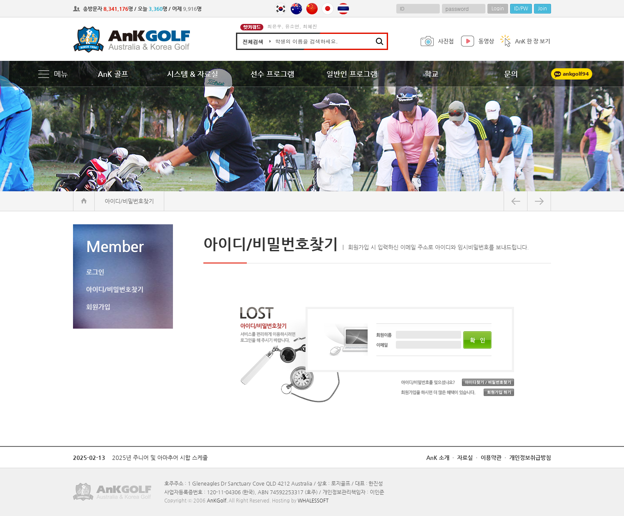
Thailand (343, 8)
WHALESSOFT (313, 500)
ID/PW (521, 8)
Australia (296, 8)
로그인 (95, 272)
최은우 (274, 26)
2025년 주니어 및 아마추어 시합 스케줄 (160, 457)
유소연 (292, 26)
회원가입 (98, 306)
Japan (327, 8)
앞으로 (539, 201)
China (312, 8)
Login (497, 8)
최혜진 (310, 26)
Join (542, 8)
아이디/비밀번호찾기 (114, 289)
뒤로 (516, 201)
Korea (281, 8)
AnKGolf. (217, 500)
